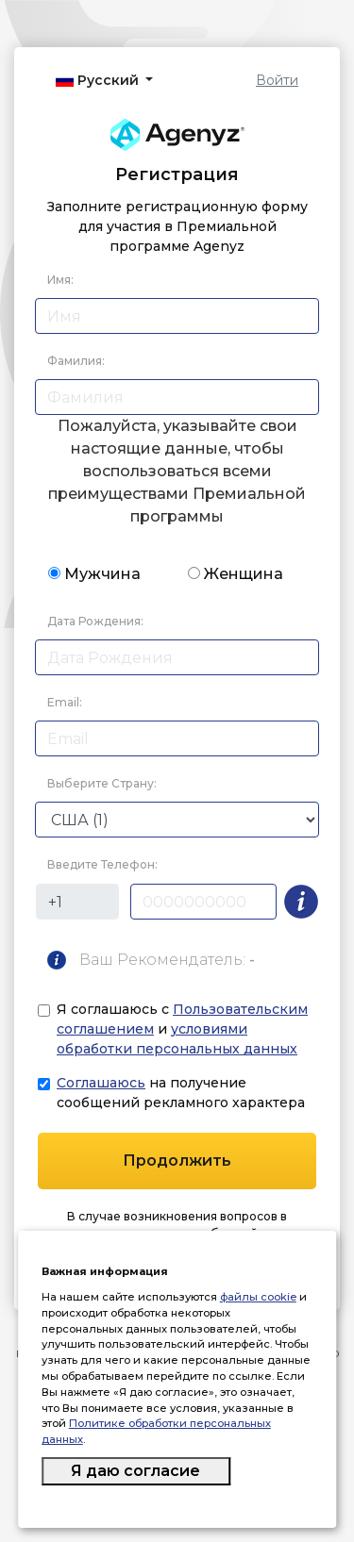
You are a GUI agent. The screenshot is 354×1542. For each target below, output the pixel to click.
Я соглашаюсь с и (182, 1029)
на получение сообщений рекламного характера (181, 1092)
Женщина (243, 574)
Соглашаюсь (101, 1082)
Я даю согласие (135, 1471)
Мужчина (102, 574)
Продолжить (177, 1160)
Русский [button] (99, 80)
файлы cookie (258, 1296)
